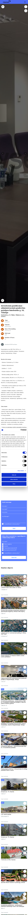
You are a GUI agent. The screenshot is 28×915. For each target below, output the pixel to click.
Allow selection (14, 479)
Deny (14, 483)
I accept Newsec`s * (12, 682)
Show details (21, 470)
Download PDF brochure (9, 502)
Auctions (6, 704)
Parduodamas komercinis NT (10, 706)
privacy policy (16, 682)
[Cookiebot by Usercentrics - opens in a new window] (20, 430)
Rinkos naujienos (8, 702)
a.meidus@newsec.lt (12, 638)
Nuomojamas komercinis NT (10, 708)
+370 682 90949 (11, 639)
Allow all (14, 475)
